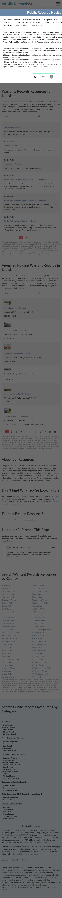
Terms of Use (22, 42)
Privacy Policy (8, 42)
